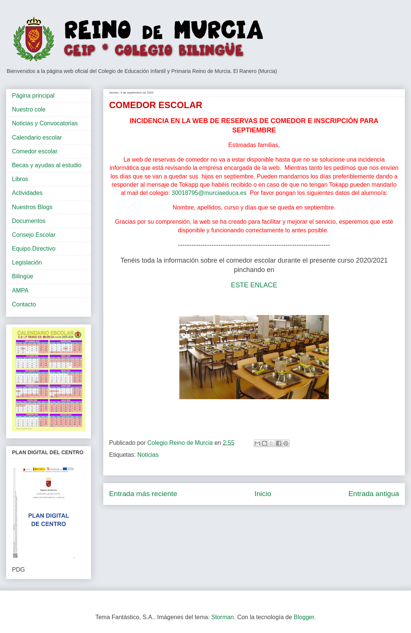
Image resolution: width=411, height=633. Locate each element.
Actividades (27, 193)
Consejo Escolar (34, 235)
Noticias (148, 455)
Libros (20, 179)
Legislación (27, 262)
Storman (222, 617)
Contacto (24, 304)
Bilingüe (22, 276)
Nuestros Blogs (32, 207)
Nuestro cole (29, 109)
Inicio (262, 494)
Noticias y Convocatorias (45, 123)
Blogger (304, 617)
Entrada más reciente (143, 494)
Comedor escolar (35, 151)
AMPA (20, 290)
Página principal (33, 95)
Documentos (29, 221)
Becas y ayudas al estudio (46, 165)
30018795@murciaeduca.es (208, 193)
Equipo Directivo (34, 248)
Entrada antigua (374, 494)
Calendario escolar (37, 137)
